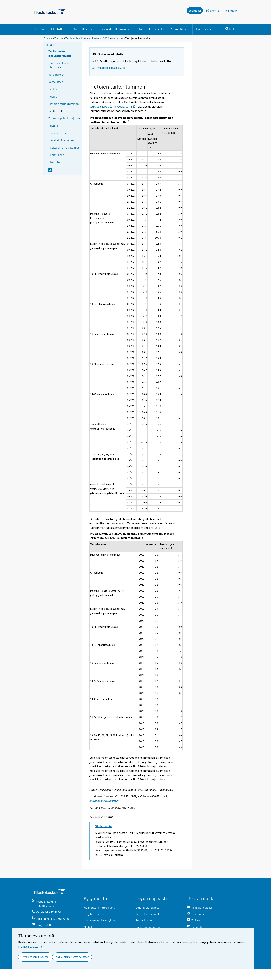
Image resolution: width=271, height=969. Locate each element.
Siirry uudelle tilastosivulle (109, 67)
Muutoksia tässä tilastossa (58, 65)
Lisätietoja (55, 162)
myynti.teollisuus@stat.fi (104, 801)
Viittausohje (103, 826)
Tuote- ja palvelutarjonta (64, 118)
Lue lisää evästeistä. (30, 947)
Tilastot (58, 38)
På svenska (213, 10)
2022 (106, 38)
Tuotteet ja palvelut (151, 29)
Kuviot (52, 96)
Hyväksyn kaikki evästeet (35, 956)
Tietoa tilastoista (83, 29)
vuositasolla (126, 106)
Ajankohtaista (180, 29)
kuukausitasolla (100, 106)
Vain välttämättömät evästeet (72, 956)
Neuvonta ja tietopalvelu (99, 907)
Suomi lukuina (144, 920)
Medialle (89, 927)
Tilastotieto (58, 29)
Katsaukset (55, 81)
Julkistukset (56, 74)
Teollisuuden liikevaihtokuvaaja (83, 38)
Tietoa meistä (204, 29)
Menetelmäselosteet (61, 140)
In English (231, 10)
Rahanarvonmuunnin (149, 927)
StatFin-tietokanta (147, 907)
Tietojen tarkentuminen (63, 103)
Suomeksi (195, 10)
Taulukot (54, 89)
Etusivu (40, 29)
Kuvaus (53, 125)
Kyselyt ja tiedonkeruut (116, 29)
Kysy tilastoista (93, 914)
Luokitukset (56, 154)
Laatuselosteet (58, 133)
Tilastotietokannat (147, 914)
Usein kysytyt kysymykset (100, 920)
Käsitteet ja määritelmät (63, 147)
